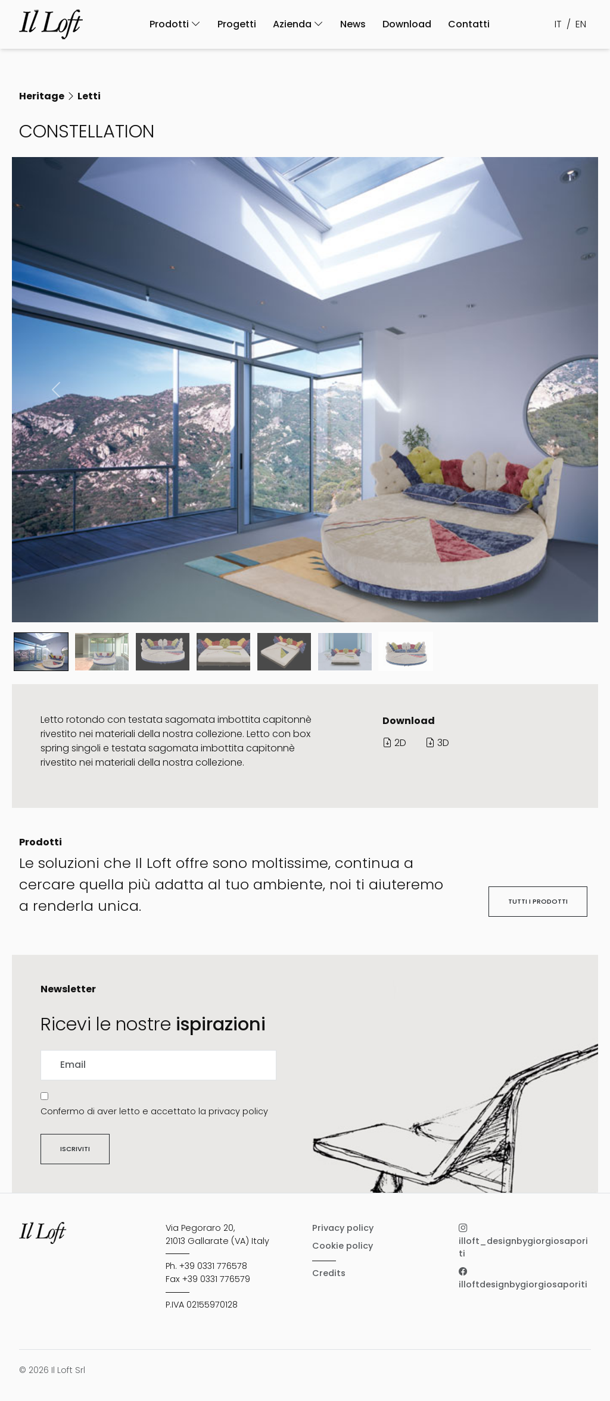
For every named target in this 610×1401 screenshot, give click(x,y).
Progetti (236, 24)
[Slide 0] (41, 651)
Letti (89, 96)
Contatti (469, 24)
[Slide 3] (223, 651)
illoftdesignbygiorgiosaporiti (523, 1277)
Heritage (41, 96)
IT (558, 24)
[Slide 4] (284, 651)
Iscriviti (75, 1149)
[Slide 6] (405, 651)
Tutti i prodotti (538, 901)
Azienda (298, 24)
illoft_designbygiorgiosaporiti (523, 1240)
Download (406, 24)
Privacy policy (343, 1228)
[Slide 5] (345, 651)
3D (437, 743)
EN (580, 24)
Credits (329, 1273)
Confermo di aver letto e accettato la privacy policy (154, 1111)
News (353, 24)
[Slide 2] (162, 651)
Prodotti (175, 24)
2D (394, 743)
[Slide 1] (101, 651)
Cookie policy (342, 1246)
